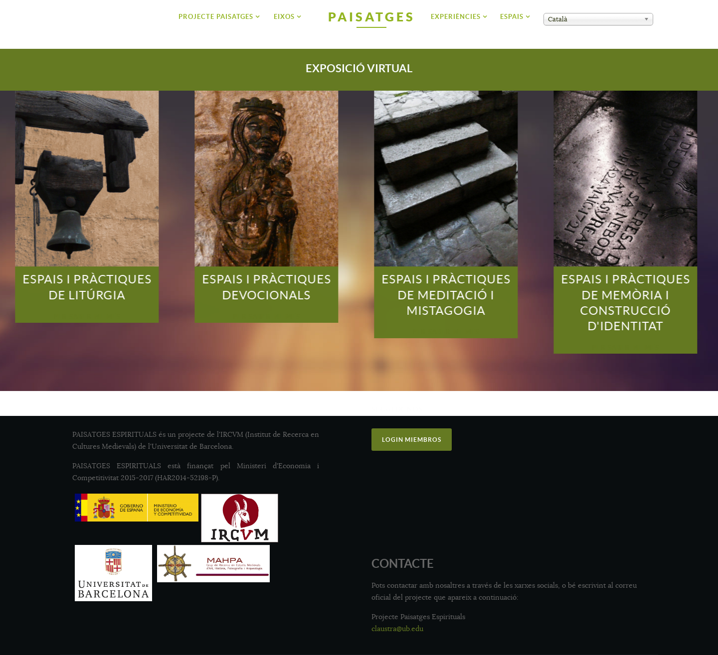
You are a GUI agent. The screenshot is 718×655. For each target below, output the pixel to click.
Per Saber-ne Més (47, 316)
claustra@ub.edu (397, 628)
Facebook (395, 433)
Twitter (536, 433)
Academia (540, 451)
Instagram (396, 451)
